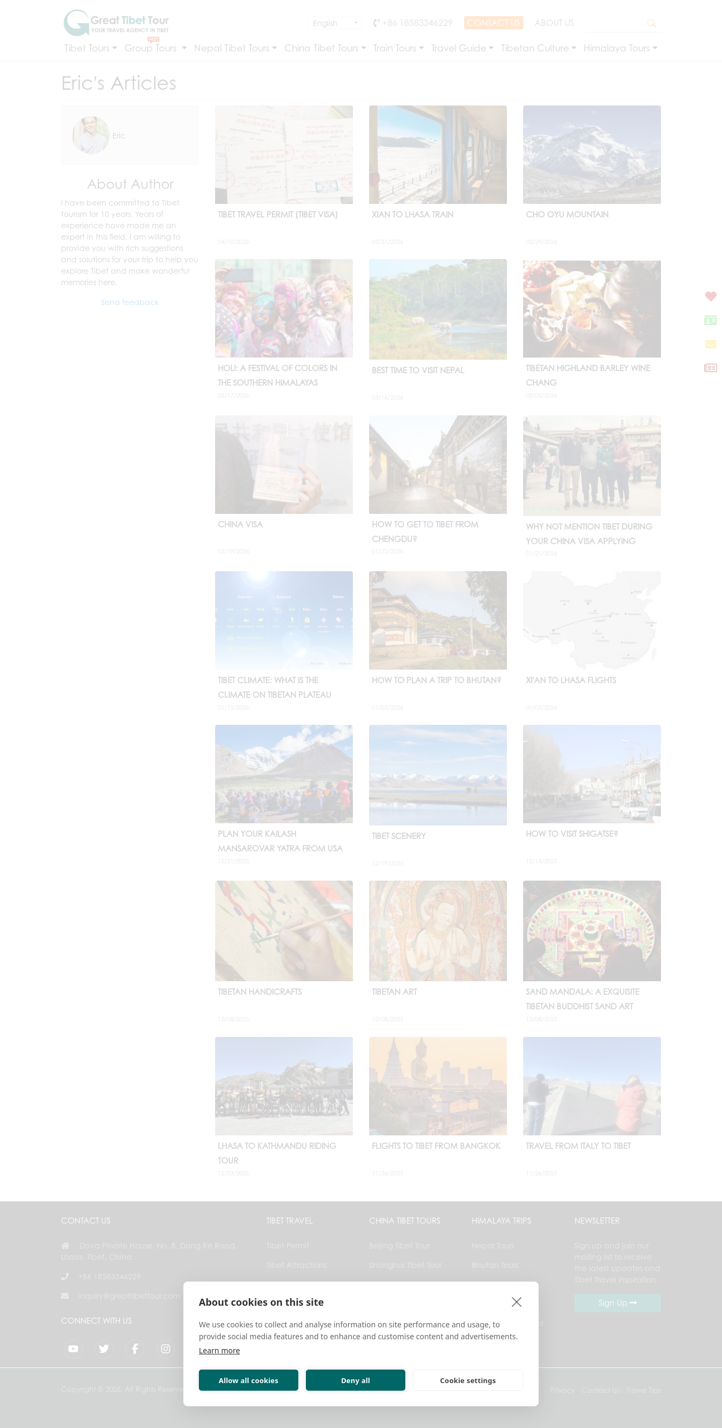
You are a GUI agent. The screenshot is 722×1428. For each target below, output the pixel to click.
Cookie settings (468, 1380)
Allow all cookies (249, 1380)
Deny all (355, 1380)
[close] (517, 1301)
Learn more (219, 1350)
